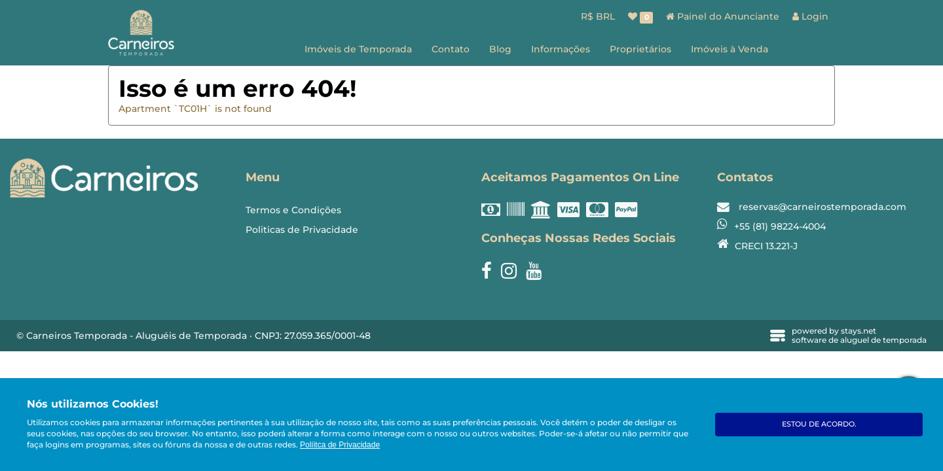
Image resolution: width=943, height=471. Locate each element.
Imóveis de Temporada (358, 49)
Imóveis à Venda (729, 49)
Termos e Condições (293, 210)
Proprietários (640, 49)
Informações (560, 49)
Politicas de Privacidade (302, 230)
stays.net (858, 331)
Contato (451, 49)
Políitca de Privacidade (340, 444)
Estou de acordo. (819, 423)
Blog (500, 49)
